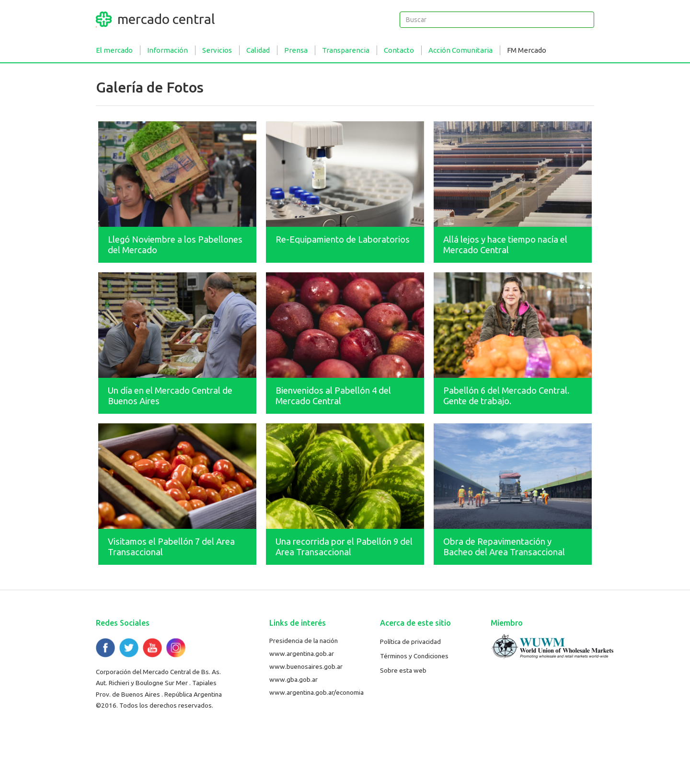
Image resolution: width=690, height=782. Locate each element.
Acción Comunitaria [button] (460, 50)
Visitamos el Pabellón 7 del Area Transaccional (171, 547)
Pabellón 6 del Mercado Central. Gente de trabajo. (506, 395)
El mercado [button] (114, 50)
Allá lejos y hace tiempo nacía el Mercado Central (505, 244)
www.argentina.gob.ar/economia (316, 692)
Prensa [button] (296, 50)
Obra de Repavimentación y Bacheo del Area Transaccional (504, 547)
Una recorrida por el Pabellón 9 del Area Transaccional (344, 547)
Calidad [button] (258, 50)
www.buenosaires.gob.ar (306, 666)
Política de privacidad (410, 641)
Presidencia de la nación (303, 640)
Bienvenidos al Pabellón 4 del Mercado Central (333, 395)
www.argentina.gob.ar (301, 653)
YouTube (152, 647)
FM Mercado (526, 50)
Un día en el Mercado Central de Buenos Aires (170, 395)
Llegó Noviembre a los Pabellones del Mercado (175, 244)
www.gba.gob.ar (293, 679)
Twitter (128, 647)
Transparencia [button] (345, 50)
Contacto (399, 50)
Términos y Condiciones (414, 656)
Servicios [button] (217, 50)
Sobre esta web (403, 670)
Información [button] (167, 50)
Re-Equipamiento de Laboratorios (343, 239)
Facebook (105, 647)
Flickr (175, 647)
